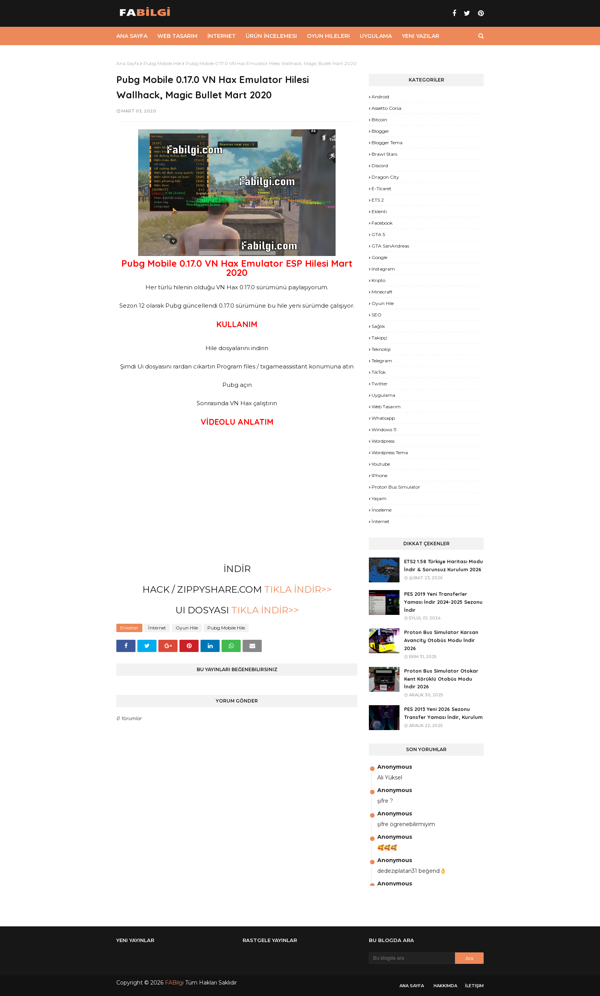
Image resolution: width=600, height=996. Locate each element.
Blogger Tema (387, 142)
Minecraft (382, 292)
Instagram (383, 269)
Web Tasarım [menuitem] (177, 36)
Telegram (382, 361)
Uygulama (383, 395)
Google (379, 257)
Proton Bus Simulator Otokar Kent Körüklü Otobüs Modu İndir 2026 (441, 679)
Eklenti (379, 211)
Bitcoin (379, 119)
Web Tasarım (386, 406)
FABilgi (174, 982)
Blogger (380, 131)
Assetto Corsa (386, 108)
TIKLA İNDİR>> (297, 589)
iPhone (379, 475)
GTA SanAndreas (390, 246)
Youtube (381, 464)
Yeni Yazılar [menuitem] (420, 36)
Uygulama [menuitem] (376, 36)
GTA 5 (378, 234)
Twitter (380, 383)
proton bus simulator (396, 487)
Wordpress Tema (390, 452)
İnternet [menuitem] (221, 36)
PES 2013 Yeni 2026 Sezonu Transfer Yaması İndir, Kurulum (443, 713)
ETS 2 (378, 200)
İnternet (157, 628)
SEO (377, 315)
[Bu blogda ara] (412, 958)
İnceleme (381, 510)
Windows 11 (384, 429)
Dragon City (385, 177)
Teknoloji (381, 349)
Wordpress (383, 441)
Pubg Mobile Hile (162, 63)
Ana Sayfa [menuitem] (131, 36)
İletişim (474, 985)
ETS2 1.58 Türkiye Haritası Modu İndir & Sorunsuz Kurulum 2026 (443, 565)
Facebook (382, 223)
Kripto (378, 280)
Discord (380, 165)
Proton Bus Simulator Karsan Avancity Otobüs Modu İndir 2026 (441, 640)
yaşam (379, 498)
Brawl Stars (384, 154)
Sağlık (378, 326)
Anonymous (394, 766)
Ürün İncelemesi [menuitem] (271, 36)
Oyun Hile (187, 628)
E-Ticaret (381, 188)
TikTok (379, 372)
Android (380, 96)
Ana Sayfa (127, 63)
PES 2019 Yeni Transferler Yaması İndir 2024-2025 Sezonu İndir (443, 602)
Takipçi (379, 338)
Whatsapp (383, 418)
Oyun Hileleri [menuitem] (328, 36)
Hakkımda (445, 985)
